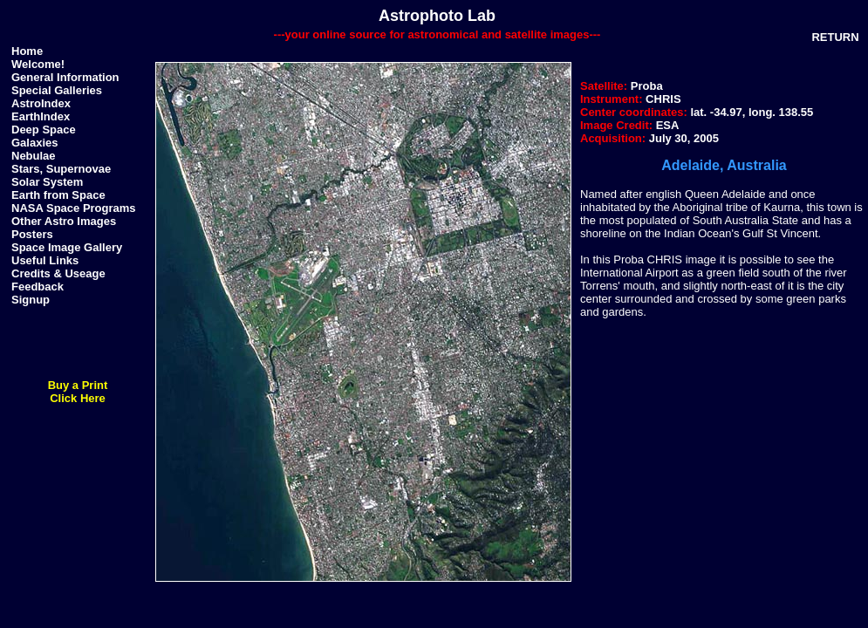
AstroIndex (41, 103)
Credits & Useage (58, 273)
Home (27, 51)
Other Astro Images (63, 221)
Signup (30, 299)
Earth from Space (58, 194)
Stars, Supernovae (61, 168)
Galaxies (34, 142)
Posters (32, 234)
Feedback (37, 286)
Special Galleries (56, 90)
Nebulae (33, 155)
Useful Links (45, 260)
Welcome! (38, 64)
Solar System (47, 181)
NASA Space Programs (73, 208)
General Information (65, 77)
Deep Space (43, 129)
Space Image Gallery (66, 247)
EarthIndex (40, 116)
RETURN (834, 37)
